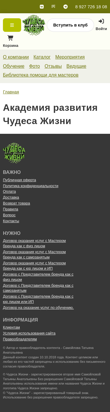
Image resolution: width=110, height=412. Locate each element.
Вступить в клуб (70, 25)
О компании (16, 57)
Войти (101, 25)
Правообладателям (20, 339)
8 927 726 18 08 (91, 6)
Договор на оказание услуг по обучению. (38, 307)
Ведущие (77, 66)
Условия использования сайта (29, 333)
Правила (10, 209)
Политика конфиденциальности (30, 186)
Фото (34, 66)
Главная (11, 92)
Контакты (11, 221)
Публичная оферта (19, 180)
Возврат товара (16, 203)
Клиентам (11, 327)
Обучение (13, 66)
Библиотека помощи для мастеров (40, 75)
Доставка (11, 197)
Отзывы (53, 66)
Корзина (10, 43)
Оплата (9, 191)
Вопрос (9, 215)
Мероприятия (69, 57)
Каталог (41, 57)
